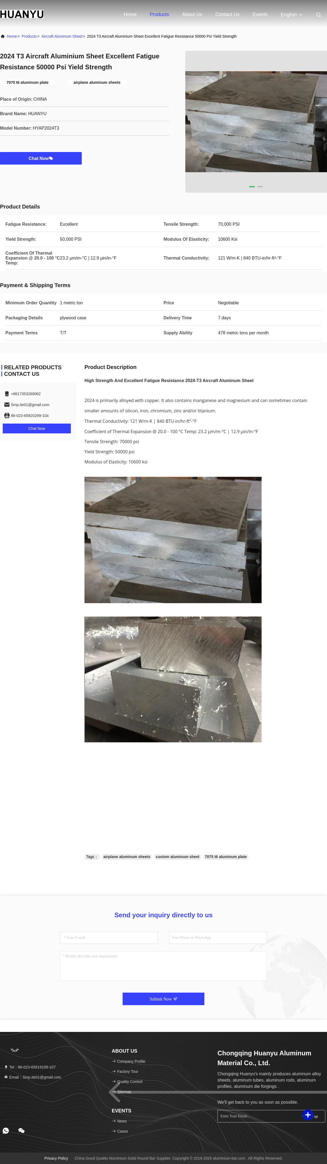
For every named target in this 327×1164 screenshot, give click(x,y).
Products (159, 14)
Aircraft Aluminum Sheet (61, 36)
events (260, 14)
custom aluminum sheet (177, 857)
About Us (192, 14)
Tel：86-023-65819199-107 (30, 1067)
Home (130, 14)
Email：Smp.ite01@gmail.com (32, 1077)
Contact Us (227, 14)
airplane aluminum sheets (127, 857)
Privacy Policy (56, 1158)
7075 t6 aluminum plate (226, 857)
